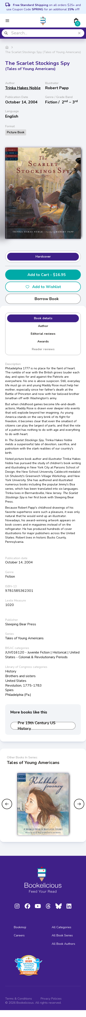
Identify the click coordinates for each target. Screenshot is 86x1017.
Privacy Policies (51, 999)
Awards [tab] (43, 341)
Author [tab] (43, 326)
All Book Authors (63, 944)
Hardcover (43, 257)
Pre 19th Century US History (37, 726)
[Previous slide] (7, 804)
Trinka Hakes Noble (23, 88)
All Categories (61, 927)
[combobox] (43, 33)
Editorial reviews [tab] (43, 334)
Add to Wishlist (43, 286)
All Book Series (62, 935)
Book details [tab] (43, 318)
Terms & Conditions (18, 999)
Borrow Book (43, 298)
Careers (19, 935)
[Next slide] (79, 804)
